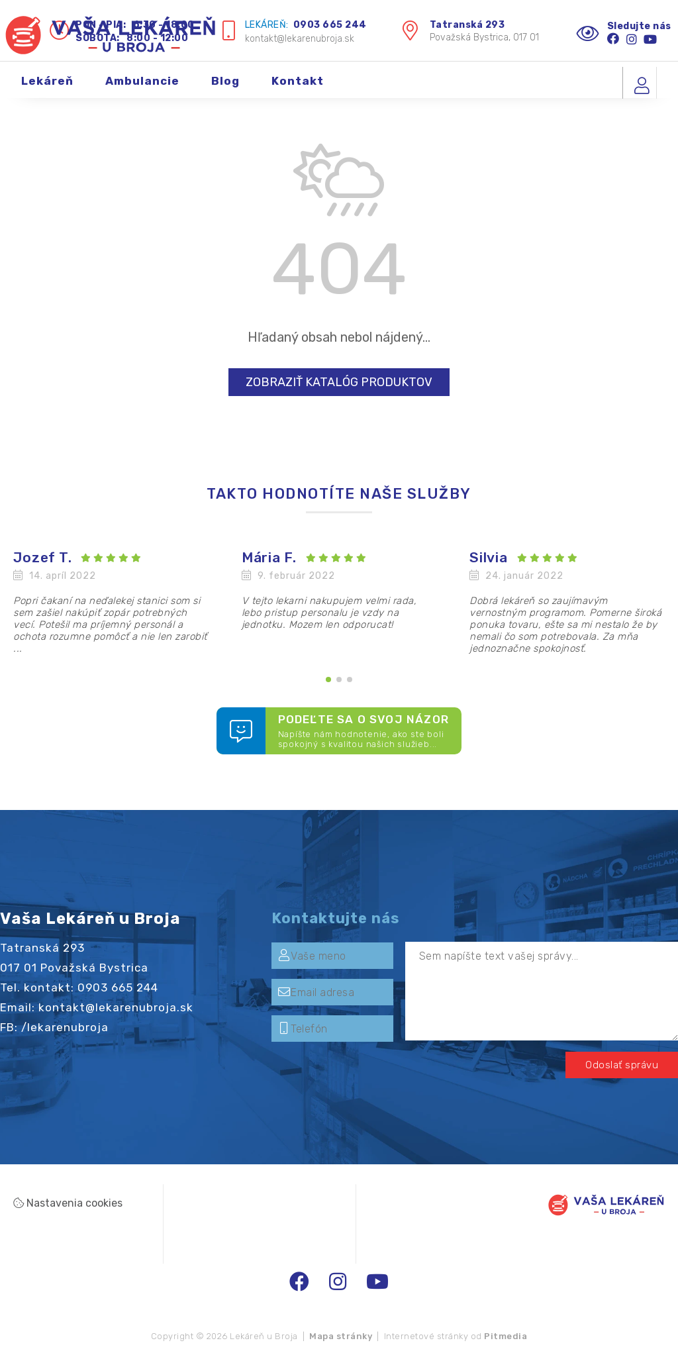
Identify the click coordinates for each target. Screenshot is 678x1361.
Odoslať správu (621, 1065)
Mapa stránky (340, 1336)
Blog (225, 88)
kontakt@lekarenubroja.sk (299, 38)
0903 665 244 (330, 24)
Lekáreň (47, 88)
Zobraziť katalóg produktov (339, 382)
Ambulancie (142, 88)
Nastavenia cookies (67, 1203)
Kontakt (297, 88)
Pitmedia (505, 1336)
